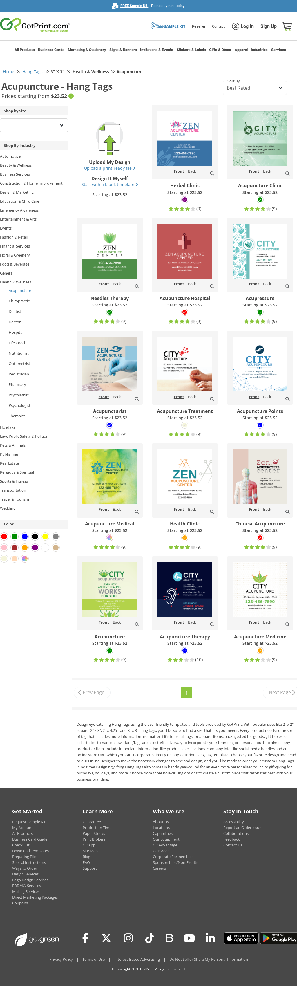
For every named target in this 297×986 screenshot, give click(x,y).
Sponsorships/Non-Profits (175, 862)
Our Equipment (166, 839)
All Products (25, 50)
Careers (159, 868)
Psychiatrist (19, 395)
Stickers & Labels (191, 50)
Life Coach (17, 342)
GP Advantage (165, 845)
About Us (161, 821)
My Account (22, 827)
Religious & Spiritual (17, 472)
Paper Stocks (94, 833)
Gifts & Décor (220, 50)
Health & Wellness (15, 282)
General (6, 273)
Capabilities (163, 833)
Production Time (97, 827)
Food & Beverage (14, 264)
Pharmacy (17, 384)
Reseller (198, 26)
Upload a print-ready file (109, 168)
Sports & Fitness (14, 481)
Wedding (7, 508)
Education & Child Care (19, 201)
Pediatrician (19, 374)
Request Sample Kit (29, 821)
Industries (259, 50)
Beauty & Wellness (16, 165)
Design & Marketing (17, 192)
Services (278, 50)
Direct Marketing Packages (35, 897)
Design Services (25, 874)
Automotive (10, 156)
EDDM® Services (26, 885)
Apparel (241, 50)
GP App (89, 845)
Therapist (17, 415)
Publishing (9, 454)
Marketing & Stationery (87, 50)
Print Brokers (94, 839)
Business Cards (51, 50)
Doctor (15, 321)
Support (90, 868)
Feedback (231, 839)
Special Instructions (29, 862)
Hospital (16, 332)
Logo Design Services (30, 879)
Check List (21, 845)
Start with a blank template (110, 184)
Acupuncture (20, 290)
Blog (86, 856)
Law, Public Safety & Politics (23, 436)
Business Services (15, 174)
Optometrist (19, 363)
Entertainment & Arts (18, 219)
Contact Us (232, 845)
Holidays (7, 427)
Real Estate (9, 463)
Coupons (20, 903)
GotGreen (161, 850)
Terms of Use (93, 959)
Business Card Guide (29, 839)
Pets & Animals (13, 445)
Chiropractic (19, 301)
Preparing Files (24, 856)
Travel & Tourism (14, 499)
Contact (218, 26)
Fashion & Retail (14, 237)
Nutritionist (19, 353)
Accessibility (233, 821)
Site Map (90, 850)
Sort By (233, 81)
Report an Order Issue (242, 827)
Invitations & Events (156, 50)
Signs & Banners (123, 50)
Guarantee (92, 821)
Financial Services (15, 246)
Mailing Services (25, 891)
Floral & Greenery (15, 255)
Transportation (13, 490)
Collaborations (236, 833)
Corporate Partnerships (173, 856)
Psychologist (19, 405)
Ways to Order (24, 868)
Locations (161, 827)
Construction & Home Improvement (31, 183)
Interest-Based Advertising (137, 959)
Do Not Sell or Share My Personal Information (208, 959)
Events (6, 228)
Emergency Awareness (19, 210)
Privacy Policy (61, 959)
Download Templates (30, 850)
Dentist (15, 311)
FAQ (86, 862)
